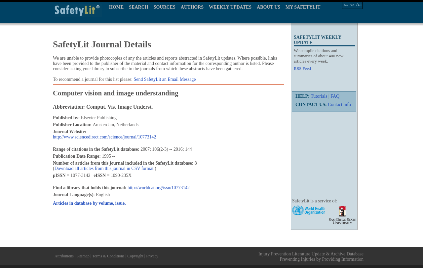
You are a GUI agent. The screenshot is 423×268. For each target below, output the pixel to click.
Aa (346, 5)
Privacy (152, 256)
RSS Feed (302, 68)
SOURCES (164, 7)
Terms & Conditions (108, 256)
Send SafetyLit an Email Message (165, 79)
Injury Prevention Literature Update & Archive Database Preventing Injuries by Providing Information (311, 256)
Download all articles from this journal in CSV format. (105, 168)
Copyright (135, 256)
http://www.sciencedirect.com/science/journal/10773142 (104, 136)
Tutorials (319, 96)
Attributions (64, 256)
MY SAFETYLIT (303, 7)
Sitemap (82, 256)
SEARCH (138, 7)
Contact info (339, 104)
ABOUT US (268, 7)
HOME (116, 7)
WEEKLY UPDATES (230, 7)
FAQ (334, 96)
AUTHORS (192, 7)
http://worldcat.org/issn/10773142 (159, 187)
